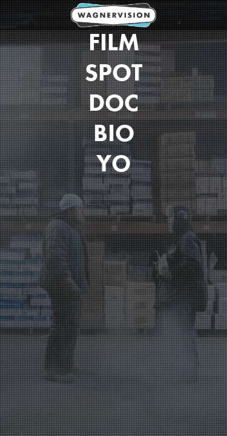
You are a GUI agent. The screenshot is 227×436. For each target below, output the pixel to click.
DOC (113, 103)
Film (113, 42)
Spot (113, 73)
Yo (113, 163)
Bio (113, 133)
